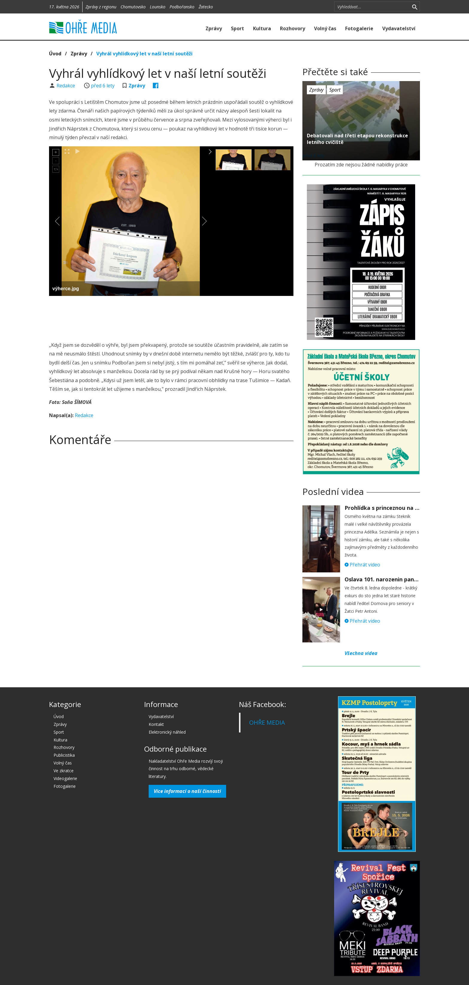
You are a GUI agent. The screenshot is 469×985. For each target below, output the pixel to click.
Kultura (262, 28)
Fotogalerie (359, 28)
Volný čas (325, 28)
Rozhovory (292, 28)
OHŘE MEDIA (267, 722)
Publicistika (64, 755)
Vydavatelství (398, 28)
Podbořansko (182, 7)
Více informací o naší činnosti (187, 791)
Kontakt (156, 724)
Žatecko (206, 7)
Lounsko (157, 7)
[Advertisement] (171, 316)
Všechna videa (361, 653)
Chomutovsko (133, 7)
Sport (237, 28)
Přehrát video (362, 564)
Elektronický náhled (167, 732)
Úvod (55, 53)
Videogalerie (65, 778)
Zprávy (213, 28)
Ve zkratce (64, 770)
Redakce (66, 85)
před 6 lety (103, 85)
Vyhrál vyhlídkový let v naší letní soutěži (144, 53)
